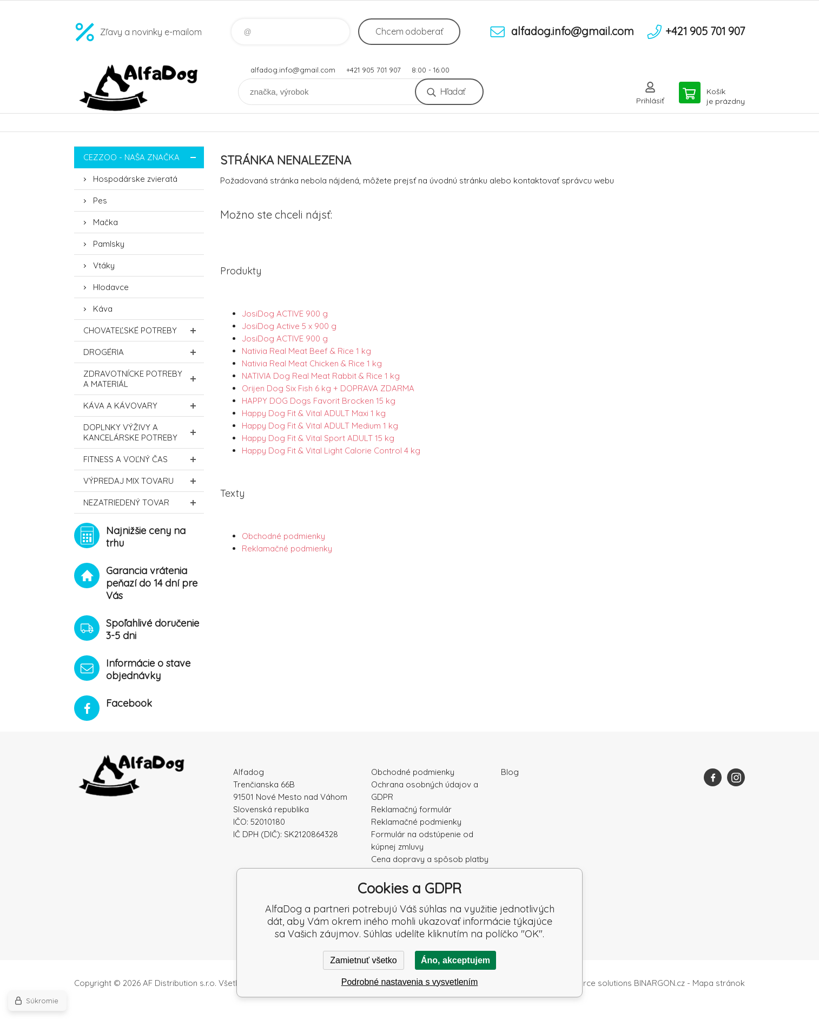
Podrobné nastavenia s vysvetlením (409, 982)
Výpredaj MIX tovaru (143, 480)
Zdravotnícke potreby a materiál (143, 379)
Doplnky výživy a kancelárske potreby (143, 432)
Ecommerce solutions (591, 983)
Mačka (105, 222)
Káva (103, 309)
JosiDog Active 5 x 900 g (289, 326)
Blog (510, 772)
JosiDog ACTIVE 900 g (285, 313)
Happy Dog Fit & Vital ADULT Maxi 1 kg (314, 413)
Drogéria (143, 352)
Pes (100, 200)
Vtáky (104, 265)
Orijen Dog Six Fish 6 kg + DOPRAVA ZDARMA (328, 388)
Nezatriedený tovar (143, 502)
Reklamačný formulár (411, 809)
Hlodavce (111, 287)
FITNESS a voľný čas (143, 459)
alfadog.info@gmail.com (292, 69)
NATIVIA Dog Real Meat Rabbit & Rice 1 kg (321, 376)
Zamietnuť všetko (363, 960)
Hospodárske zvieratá (135, 179)
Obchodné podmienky (283, 536)
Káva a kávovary (143, 405)
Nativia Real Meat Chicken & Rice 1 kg (312, 363)
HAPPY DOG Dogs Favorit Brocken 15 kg (318, 401)
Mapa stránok (718, 983)
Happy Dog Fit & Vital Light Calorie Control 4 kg (331, 450)
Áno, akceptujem (455, 960)
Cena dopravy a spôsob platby (429, 859)
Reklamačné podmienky (287, 548)
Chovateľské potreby (143, 330)
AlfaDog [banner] (139, 88)
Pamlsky (108, 244)
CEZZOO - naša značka (143, 157)
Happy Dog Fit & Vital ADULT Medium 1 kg (320, 425)
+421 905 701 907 (373, 69)
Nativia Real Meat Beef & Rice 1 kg (306, 351)
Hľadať (452, 91)
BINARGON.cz (659, 983)
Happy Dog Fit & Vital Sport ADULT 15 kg (318, 438)
